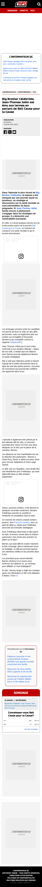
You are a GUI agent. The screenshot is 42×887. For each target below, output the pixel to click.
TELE (32, 10)
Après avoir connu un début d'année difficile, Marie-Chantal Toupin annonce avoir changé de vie (20, 70)
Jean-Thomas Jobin (26, 208)
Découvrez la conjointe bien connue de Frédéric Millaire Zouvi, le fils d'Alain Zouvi (19, 679)
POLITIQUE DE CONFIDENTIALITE (21, 878)
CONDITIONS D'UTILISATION (21, 875)
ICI (16, 576)
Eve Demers (7, 122)
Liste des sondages (31, 729)
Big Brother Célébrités (20, 193)
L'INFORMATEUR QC (9, 92)
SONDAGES (12, 10)
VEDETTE (24, 10)
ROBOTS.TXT (27, 882)
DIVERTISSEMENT (24, 92)
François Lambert (22, 522)
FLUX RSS (13, 882)
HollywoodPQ (16, 342)
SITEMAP (20, 882)
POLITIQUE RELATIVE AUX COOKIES (21, 880)
